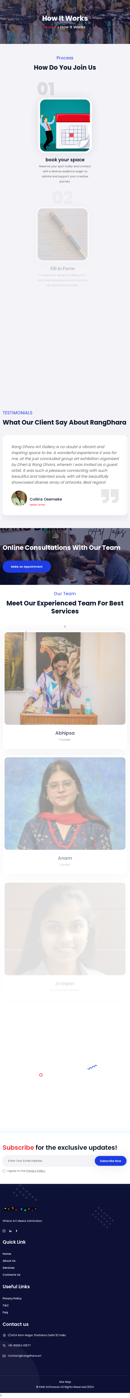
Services (8, 1268)
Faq (5, 1312)
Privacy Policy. (36, 1171)
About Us (9, 1261)
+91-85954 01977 (19, 1345)
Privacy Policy (12, 1298)
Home (50, 27)
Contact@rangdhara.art (25, 1356)
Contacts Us (11, 1275)
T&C (6, 1305)
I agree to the (26, 1171)
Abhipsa (65, 735)
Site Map (65, 1382)
